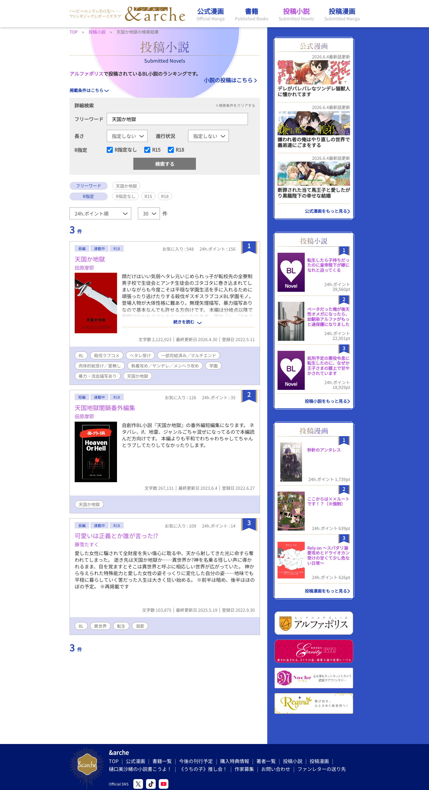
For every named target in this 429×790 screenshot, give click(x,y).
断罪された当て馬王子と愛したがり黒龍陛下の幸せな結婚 (314, 192)
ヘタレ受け (140, 355)
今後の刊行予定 (196, 761)
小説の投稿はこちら (228, 80)
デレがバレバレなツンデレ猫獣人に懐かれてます (314, 91)
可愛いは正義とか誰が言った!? (116, 535)
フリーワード (88, 119)
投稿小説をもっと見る (326, 401)
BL (81, 355)
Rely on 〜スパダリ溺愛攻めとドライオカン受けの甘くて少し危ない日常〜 (328, 555)
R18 (180, 150)
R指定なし (126, 150)
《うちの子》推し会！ (203, 768)
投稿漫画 (319, 761)
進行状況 (165, 136)
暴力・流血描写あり (98, 376)
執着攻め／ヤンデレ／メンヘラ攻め (165, 366)
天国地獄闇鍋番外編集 (105, 407)
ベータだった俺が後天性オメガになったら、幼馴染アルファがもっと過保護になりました (328, 316)
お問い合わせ (275, 768)
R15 (156, 150)
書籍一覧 (162, 761)
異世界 (100, 626)
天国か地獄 (90, 258)
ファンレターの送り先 (321, 768)
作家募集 (244, 768)
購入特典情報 (234, 761)
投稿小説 (292, 761)
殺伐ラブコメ (106, 355)
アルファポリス (86, 73)
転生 (121, 626)
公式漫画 (135, 761)
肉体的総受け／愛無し (100, 366)
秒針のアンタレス (324, 450)
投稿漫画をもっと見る (326, 590)
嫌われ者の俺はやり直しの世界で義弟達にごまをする (314, 142)
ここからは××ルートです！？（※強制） (328, 501)
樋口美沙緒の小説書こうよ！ (140, 768)
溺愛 (140, 626)
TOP (114, 761)
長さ (79, 136)
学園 (213, 366)
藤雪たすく (87, 544)
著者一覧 (266, 761)
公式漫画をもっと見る (326, 211)
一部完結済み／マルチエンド (188, 355)
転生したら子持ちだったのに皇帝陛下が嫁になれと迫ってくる (328, 265)
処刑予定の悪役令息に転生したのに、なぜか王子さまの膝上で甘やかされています (328, 365)
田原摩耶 (84, 267)
